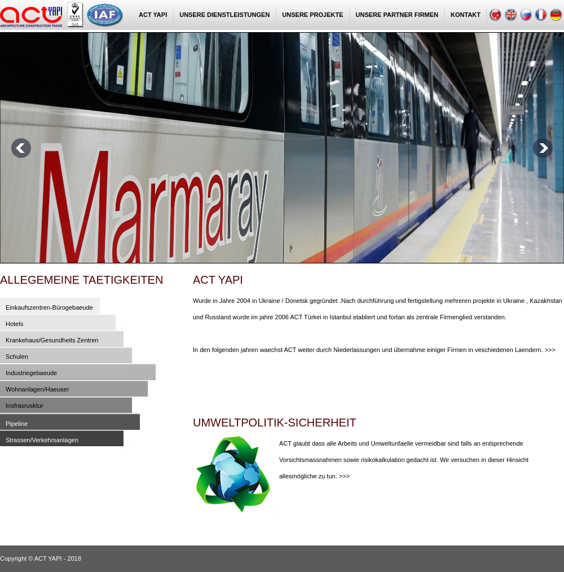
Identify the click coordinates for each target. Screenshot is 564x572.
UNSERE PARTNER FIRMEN (397, 14)
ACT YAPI (153, 14)
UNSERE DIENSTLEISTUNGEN (224, 14)
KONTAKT (466, 14)
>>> (550, 349)
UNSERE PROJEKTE (312, 14)
